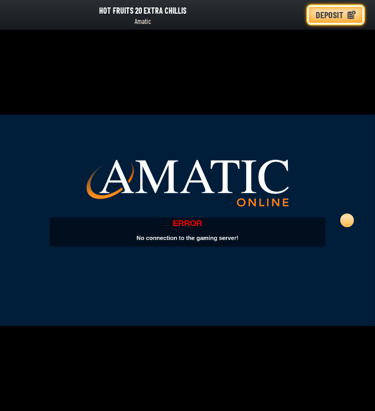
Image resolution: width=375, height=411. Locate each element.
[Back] (17, 15)
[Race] (293, 15)
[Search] (268, 15)
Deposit (336, 14)
